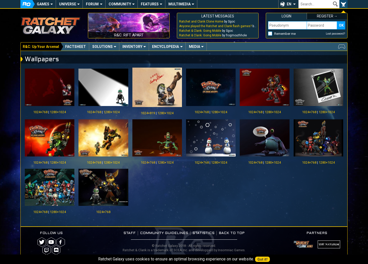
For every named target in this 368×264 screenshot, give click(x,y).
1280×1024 (58, 112)
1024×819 (148, 113)
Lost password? (335, 33)
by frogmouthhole (213, 35)
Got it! (262, 259)
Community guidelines (164, 233)
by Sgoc (207, 21)
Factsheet (75, 47)
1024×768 (40, 112)
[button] (288, 4)
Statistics (203, 233)
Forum (92, 4)
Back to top (232, 233)
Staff (129, 233)
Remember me (285, 34)
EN (289, 4)
